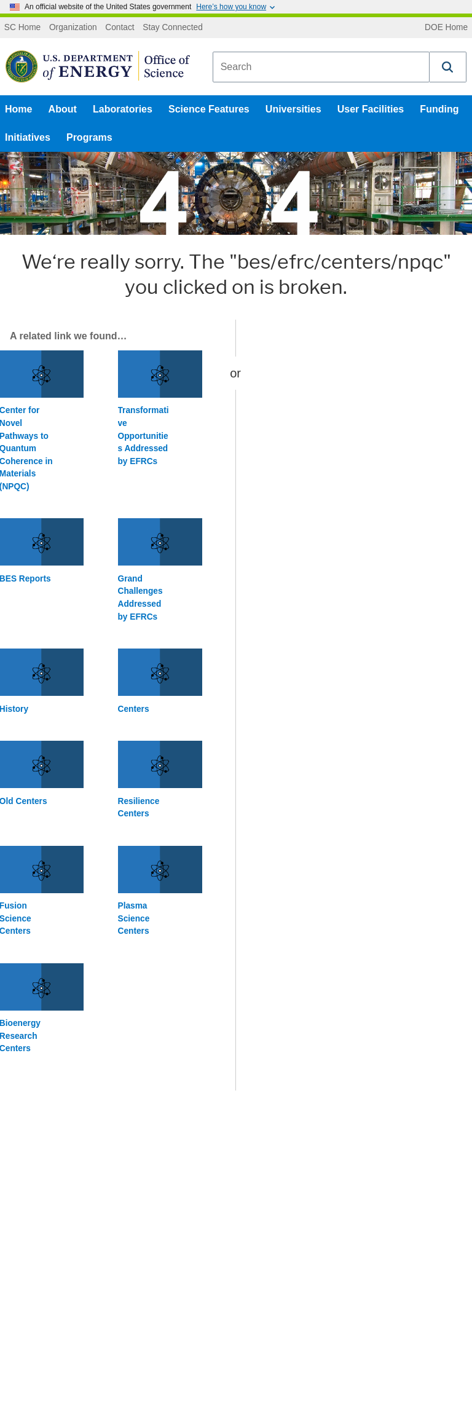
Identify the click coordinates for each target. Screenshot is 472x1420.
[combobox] (321, 67)
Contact (119, 27)
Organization (73, 27)
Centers (133, 709)
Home (18, 109)
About (63, 109)
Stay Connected (173, 27)
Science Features (209, 109)
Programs (89, 137)
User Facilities (370, 109)
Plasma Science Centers (134, 918)
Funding (439, 109)
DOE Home (446, 27)
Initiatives (27, 137)
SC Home (22, 27)
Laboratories (122, 109)
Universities (293, 109)
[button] (448, 67)
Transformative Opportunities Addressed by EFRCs (143, 435)
